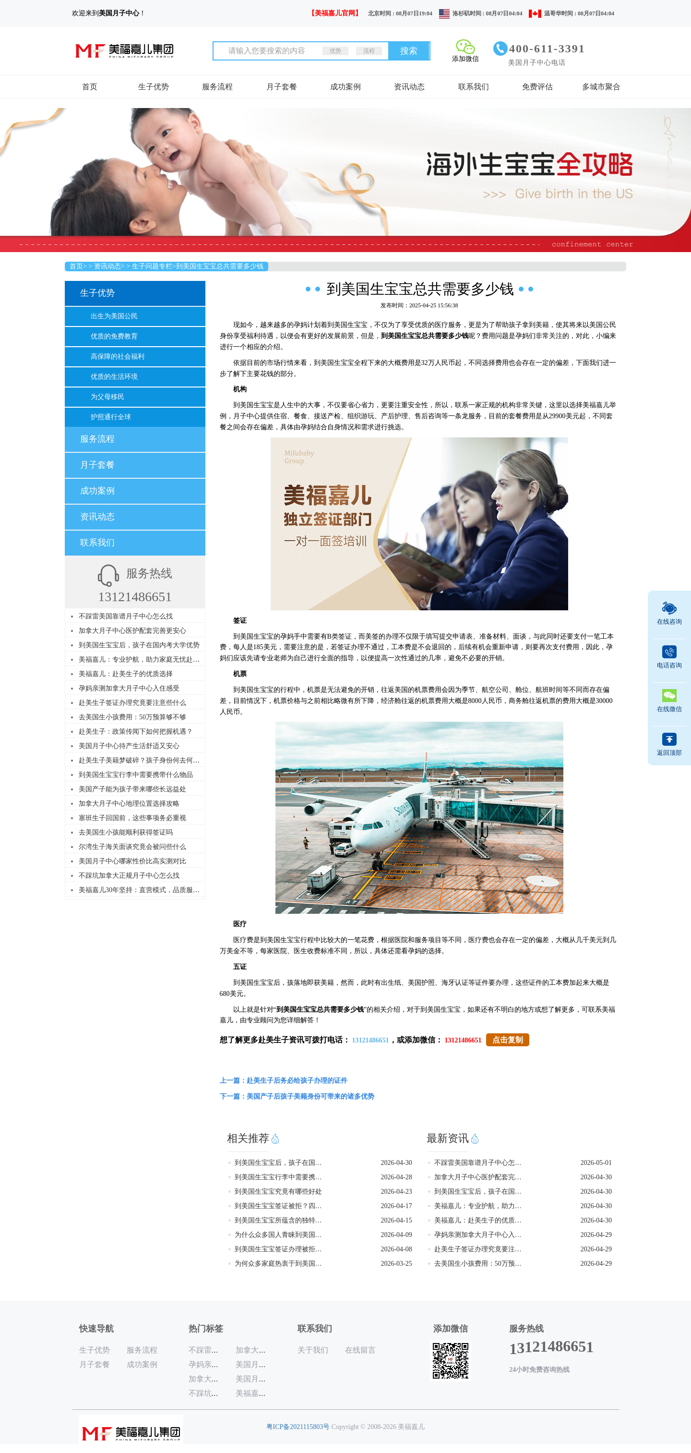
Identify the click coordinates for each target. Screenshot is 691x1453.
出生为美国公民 (114, 316)
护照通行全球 (111, 417)
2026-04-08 (396, 1249)
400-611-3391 (547, 48)
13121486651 (370, 1040)
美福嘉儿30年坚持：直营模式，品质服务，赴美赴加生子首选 (169, 890)
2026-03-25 (396, 1263)
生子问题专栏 (152, 266)
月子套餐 (281, 87)
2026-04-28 (396, 1177)
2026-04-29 (596, 1234)
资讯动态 (409, 87)
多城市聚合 (601, 87)
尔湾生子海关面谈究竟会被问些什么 (132, 846)
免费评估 (537, 87)
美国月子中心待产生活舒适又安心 (129, 746)
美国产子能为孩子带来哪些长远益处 (132, 789)
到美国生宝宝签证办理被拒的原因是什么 (279, 1249)
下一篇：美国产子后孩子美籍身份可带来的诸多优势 (297, 1096)
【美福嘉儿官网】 (335, 13)
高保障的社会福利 (117, 356)
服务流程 (217, 87)
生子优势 (153, 87)
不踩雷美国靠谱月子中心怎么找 (126, 616)
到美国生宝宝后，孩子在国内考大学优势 (139, 645)
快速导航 (96, 1328)
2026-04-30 (396, 1162)
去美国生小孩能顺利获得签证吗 (126, 832)
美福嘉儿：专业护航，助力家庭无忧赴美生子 (146, 659)
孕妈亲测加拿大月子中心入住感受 (129, 688)
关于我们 (313, 1350)
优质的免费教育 (114, 336)
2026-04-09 (396, 1234)
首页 (89, 87)
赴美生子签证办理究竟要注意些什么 (132, 702)
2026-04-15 (396, 1220)
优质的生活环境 (114, 376)
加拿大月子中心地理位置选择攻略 (129, 803)
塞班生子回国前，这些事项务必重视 (132, 818)
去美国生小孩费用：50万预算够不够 (132, 717)
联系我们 (473, 87)
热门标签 (206, 1328)
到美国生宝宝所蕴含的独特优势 (279, 1220)
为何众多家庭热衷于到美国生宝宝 (279, 1263)
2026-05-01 (596, 1162)
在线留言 (360, 1350)
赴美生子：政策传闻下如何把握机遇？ (136, 731)
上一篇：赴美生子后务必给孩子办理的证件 (283, 1080)
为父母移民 (107, 396)
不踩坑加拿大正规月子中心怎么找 (129, 875)
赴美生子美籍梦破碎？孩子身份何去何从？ (142, 760)
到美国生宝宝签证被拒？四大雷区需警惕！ (279, 1206)
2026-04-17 (396, 1206)
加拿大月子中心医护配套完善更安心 (132, 630)
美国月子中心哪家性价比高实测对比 (132, 861)
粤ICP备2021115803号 (298, 1426)
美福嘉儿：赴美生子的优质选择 (126, 674)
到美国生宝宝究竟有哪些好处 (278, 1191)
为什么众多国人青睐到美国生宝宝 (279, 1234)
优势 (335, 51)
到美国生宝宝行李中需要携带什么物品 (136, 774)
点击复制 (507, 1040)
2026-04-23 (396, 1191)
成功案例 (345, 87)
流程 (369, 51)
